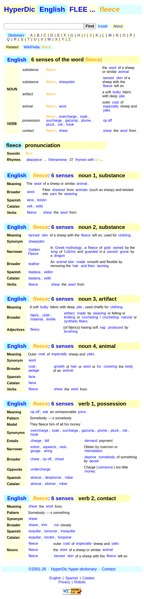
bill (47, 441)
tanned (108, 78)
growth (59, 367)
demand (90, 441)
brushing (70, 331)
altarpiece (34, 160)
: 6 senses (53, 175)
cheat (35, 459)
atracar (36, 477)
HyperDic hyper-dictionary (74, 569)
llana (32, 383)
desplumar (53, 477)
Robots (80, 582)
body (129, 367)
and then (88, 266)
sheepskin (67, 82)
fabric (34, 315)
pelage (34, 371)
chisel (59, 459)
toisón (42, 200)
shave (33, 525)
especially (111, 106)
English (52, 9)
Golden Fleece (34, 252)
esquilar (35, 531)
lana (30, 200)
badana (34, 272)
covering (110, 367)
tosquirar (64, 537)
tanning (103, 266)
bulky (117, 92)
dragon (59, 256)
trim (44, 525)
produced (115, 327)
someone (105, 467)
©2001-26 (37, 569)
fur (99, 367)
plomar (50, 484)
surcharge (54, 120)
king (54, 252)
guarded (91, 252)
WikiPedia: (37, 47)
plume (86, 120)
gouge (35, 451)
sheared (58, 190)
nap (103, 327)
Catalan (89, 578)
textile (51, 319)
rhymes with (87, 160)
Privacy (64, 582)
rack (63, 447)
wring (48, 451)
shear (63, 131)
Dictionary (16, 35)
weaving (70, 194)
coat (115, 102)
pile (122, 96)
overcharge (68, 116)
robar (69, 477)
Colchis (69, 252)
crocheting (90, 317)
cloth (46, 315)
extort (35, 447)
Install (102, 26)
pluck (50, 124)
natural (126, 317)
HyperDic (19, 9)
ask (45, 412)
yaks (106, 110)
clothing (124, 235)
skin (119, 78)
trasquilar (68, 531)
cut (56, 525)
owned (118, 248)
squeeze (49, 447)
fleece (108, 86)
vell (29, 206)
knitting (69, 317)
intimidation (93, 451)
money (89, 471)
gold (107, 248)
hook (70, 124)
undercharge (40, 469)
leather (34, 264)
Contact (108, 569)
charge (36, 441)
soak (84, 116)
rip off (107, 120)
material (36, 319)
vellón (48, 272)
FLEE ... (82, 9)
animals (81, 190)
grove (124, 252)
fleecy (35, 329)
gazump (71, 120)
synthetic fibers (76, 321)
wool (112, 68)
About (118, 26)
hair (76, 266)
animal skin (65, 262)
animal (123, 72)
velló (39, 206)
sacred (112, 252)
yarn (53, 194)
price (82, 412)
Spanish (71, 578)
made (81, 262)
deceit (94, 461)
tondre (49, 537)
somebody (107, 457)
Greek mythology (68, 248)
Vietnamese (57, 160)
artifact (69, 313)
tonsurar (51, 531)
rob (60, 124)
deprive (90, 457)
